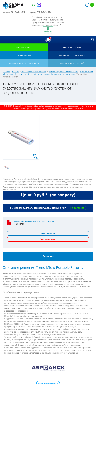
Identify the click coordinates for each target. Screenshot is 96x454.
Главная (6, 71)
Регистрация (92, 5)
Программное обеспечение (33, 71)
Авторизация (87, 5)
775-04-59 (40, 12)
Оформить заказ (48, 239)
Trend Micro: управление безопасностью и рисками (51, 74)
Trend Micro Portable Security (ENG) (34, 221)
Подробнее (78, 208)
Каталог (15, 71)
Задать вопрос (48, 233)
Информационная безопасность (63, 71)
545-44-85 (14, 12)
